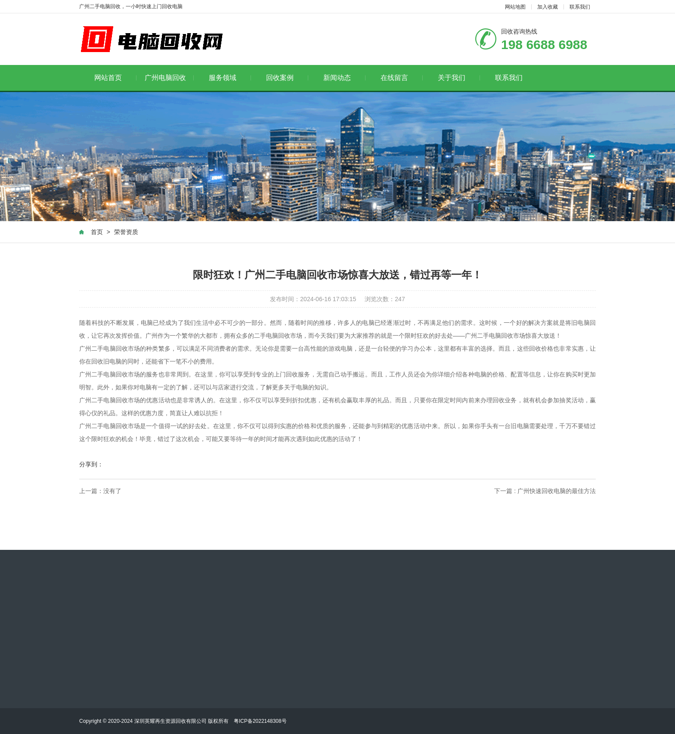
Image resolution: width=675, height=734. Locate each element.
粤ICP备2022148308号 (260, 721)
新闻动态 (344, 77)
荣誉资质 (126, 231)
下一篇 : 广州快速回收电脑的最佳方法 (545, 490)
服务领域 (230, 77)
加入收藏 (547, 7)
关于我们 (459, 77)
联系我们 (580, 7)
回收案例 (287, 77)
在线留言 (402, 77)
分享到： (91, 464)
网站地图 (515, 7)
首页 (97, 231)
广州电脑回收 (169, 77)
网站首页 (115, 77)
